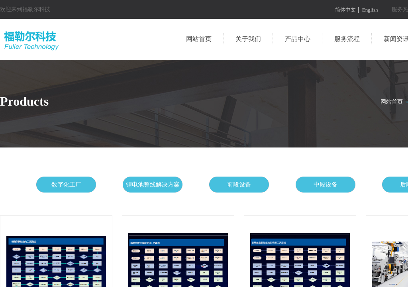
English (370, 10)
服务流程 (347, 38)
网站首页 (199, 38)
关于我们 (248, 38)
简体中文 (345, 10)
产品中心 (297, 38)
